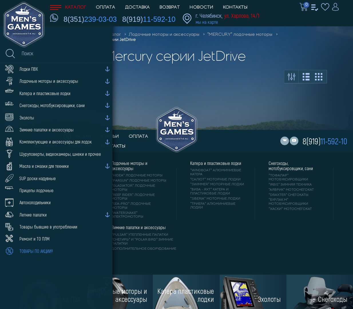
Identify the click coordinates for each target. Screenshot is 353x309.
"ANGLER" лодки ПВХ (52, 185)
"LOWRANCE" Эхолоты (53, 234)
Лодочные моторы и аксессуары (164, 35)
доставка (45, 146)
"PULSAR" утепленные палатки (140, 234)
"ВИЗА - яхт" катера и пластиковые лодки (210, 191)
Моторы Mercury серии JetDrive (102, 40)
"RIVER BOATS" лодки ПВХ (56, 170)
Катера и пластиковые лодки (215, 163)
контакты (113, 146)
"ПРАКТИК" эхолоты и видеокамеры (53, 241)
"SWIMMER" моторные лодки (217, 184)
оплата (138, 137)
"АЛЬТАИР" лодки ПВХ (53, 175)
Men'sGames (82, 35)
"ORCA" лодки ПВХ (50, 190)
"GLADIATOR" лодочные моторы (133, 187)
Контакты (235, 7)
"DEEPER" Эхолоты (50, 254)
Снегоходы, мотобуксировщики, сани (291, 166)
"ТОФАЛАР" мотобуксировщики (288, 177)
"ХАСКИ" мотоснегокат (290, 209)
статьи (110, 137)
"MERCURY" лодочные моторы (239, 35)
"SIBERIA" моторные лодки (215, 198)
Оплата (105, 7)
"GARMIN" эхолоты (50, 248)
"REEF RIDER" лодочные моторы (133, 197)
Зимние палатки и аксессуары (139, 227)
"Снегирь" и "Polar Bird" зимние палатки (142, 241)
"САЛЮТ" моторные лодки (215, 179)
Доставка (137, 7)
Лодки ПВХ (42, 163)
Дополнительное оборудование (144, 248)
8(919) (148, 19)
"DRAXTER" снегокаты (288, 195)
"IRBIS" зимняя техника (290, 184)
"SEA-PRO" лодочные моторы (131, 205)
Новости (201, 7)
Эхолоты (40, 227)
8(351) (90, 19)
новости (79, 146)
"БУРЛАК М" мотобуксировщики (288, 201)
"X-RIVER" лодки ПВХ (51, 195)
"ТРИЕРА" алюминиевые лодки (212, 205)
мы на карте (207, 22)
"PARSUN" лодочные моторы (139, 180)
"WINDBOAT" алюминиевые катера (215, 172)
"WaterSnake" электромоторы (127, 215)
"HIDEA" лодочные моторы (137, 175)
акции (77, 137)
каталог (43, 137)
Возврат (170, 7)
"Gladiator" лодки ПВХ (55, 180)
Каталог (68, 7)
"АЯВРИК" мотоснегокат (291, 189)
